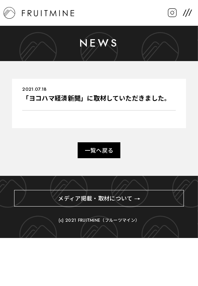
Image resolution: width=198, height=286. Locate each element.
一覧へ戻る (99, 151)
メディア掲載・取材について (95, 199)
